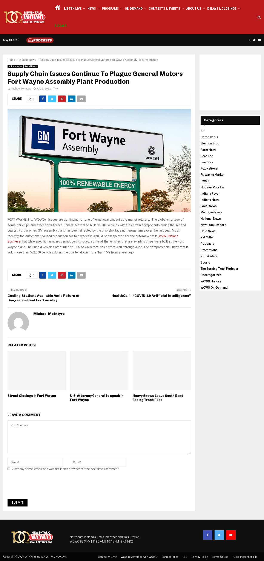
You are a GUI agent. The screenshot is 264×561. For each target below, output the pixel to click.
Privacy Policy (200, 556)
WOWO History (211, 281)
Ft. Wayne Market (212, 174)
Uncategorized (211, 275)
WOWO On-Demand (214, 287)
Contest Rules (169, 556)
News (91, 8)
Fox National (209, 168)
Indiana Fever (210, 193)
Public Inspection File (244, 556)
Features (207, 162)
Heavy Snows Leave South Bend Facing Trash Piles (158, 398)
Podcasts (207, 243)
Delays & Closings (222, 8)
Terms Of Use (220, 556)
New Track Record (213, 225)
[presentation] (40, 486)
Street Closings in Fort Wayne (32, 396)
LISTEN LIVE (72, 8)
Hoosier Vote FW (212, 187)
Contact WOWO (107, 556)
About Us (193, 8)
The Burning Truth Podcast (219, 268)
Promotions (209, 250)
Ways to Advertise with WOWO (139, 556)
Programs (110, 8)
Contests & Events (164, 8)
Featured (207, 156)
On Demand (134, 8)
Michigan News (211, 212)
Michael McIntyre (21, 88)
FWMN (205, 181)
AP (202, 131)
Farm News (208, 150)
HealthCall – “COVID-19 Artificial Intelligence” (151, 296)
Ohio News (208, 231)
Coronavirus (209, 137)
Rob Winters (209, 256)
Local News (31, 66)
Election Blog (210, 143)
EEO (185, 556)
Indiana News (15, 66)
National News (211, 218)
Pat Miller (207, 237)
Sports (205, 262)
